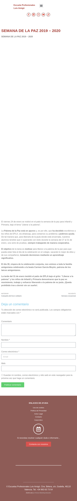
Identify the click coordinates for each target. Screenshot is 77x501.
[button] (41, 6)
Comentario (6, 321)
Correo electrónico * (10, 352)
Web (3, 363)
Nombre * (5, 340)
